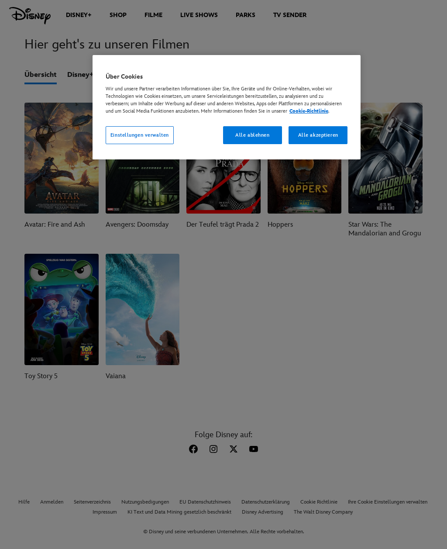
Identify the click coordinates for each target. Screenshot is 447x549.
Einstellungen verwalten (139, 135)
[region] (227, 107)
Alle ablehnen (252, 135)
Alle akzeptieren (318, 135)
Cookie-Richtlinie (308, 111)
